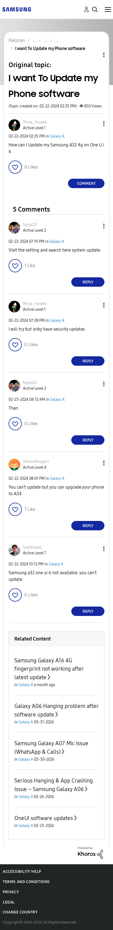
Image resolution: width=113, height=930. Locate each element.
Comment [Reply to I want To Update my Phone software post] (86, 183)
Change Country (20, 912)
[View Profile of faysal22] (30, 224)
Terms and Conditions (26, 881)
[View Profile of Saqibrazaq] (32, 547)
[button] (95, 123)
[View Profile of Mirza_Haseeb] (35, 122)
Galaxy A (57, 136)
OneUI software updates (43, 818)
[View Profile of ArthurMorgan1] (36, 461)
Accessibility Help (22, 871)
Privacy (11, 892)
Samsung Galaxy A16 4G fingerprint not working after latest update (49, 669)
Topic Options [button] (94, 55)
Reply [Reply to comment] (88, 282)
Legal (9, 902)
